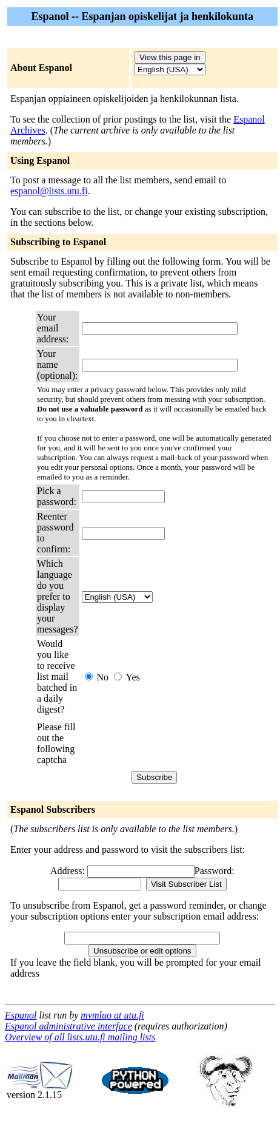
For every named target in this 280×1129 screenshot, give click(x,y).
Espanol (20, 1015)
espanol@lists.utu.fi (49, 191)
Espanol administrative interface (68, 1026)
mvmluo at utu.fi (112, 1015)
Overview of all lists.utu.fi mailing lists (80, 1037)
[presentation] (174, 743)
